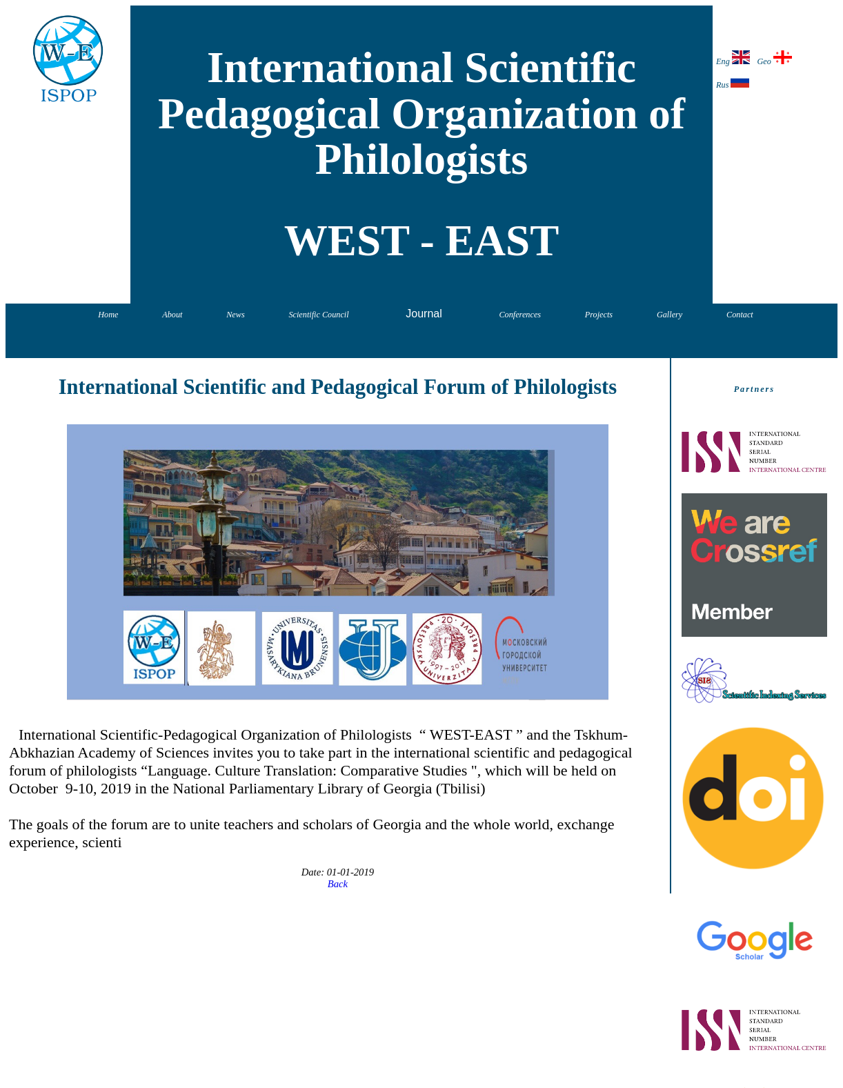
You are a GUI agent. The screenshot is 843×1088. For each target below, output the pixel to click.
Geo (774, 58)
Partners (754, 389)
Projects (599, 314)
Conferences (520, 314)
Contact (739, 314)
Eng (733, 58)
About (172, 314)
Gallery (669, 314)
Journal (424, 313)
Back (338, 883)
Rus (732, 82)
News (235, 314)
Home (108, 314)
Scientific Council (318, 314)
